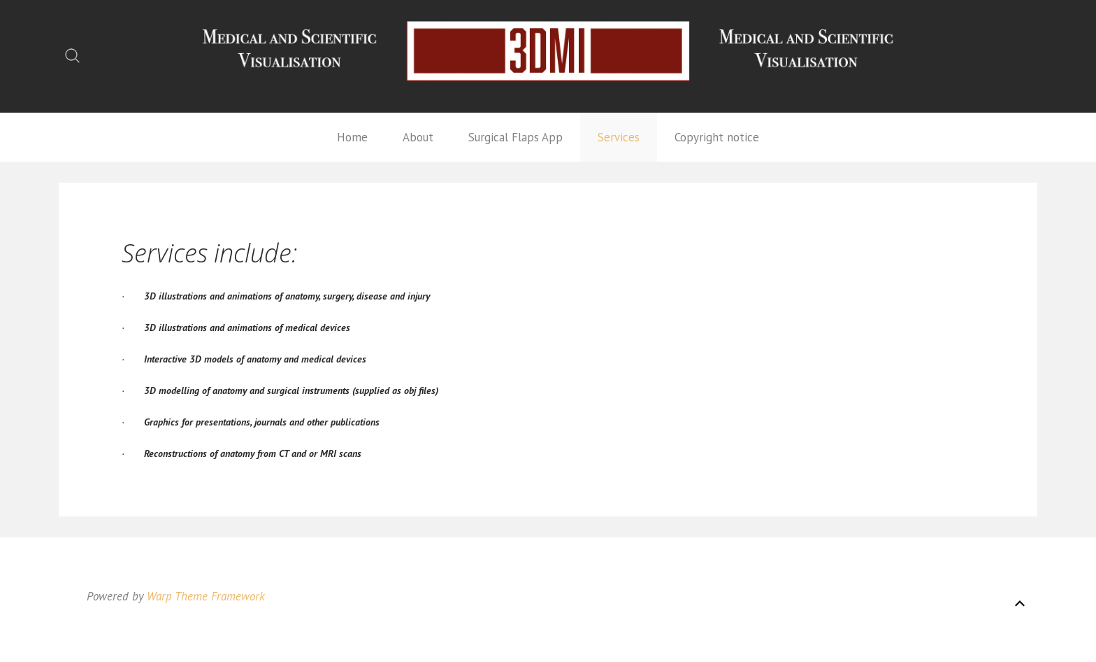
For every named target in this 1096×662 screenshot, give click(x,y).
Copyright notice (717, 137)
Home (352, 137)
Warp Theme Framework (206, 596)
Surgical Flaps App (515, 137)
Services (619, 137)
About (418, 137)
